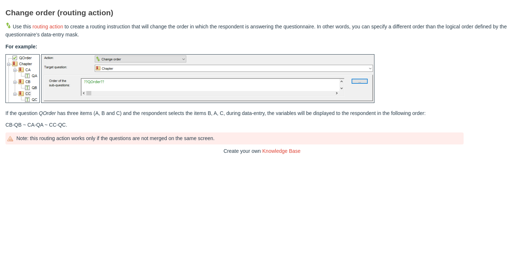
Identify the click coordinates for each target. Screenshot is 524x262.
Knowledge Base (281, 151)
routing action (47, 26)
